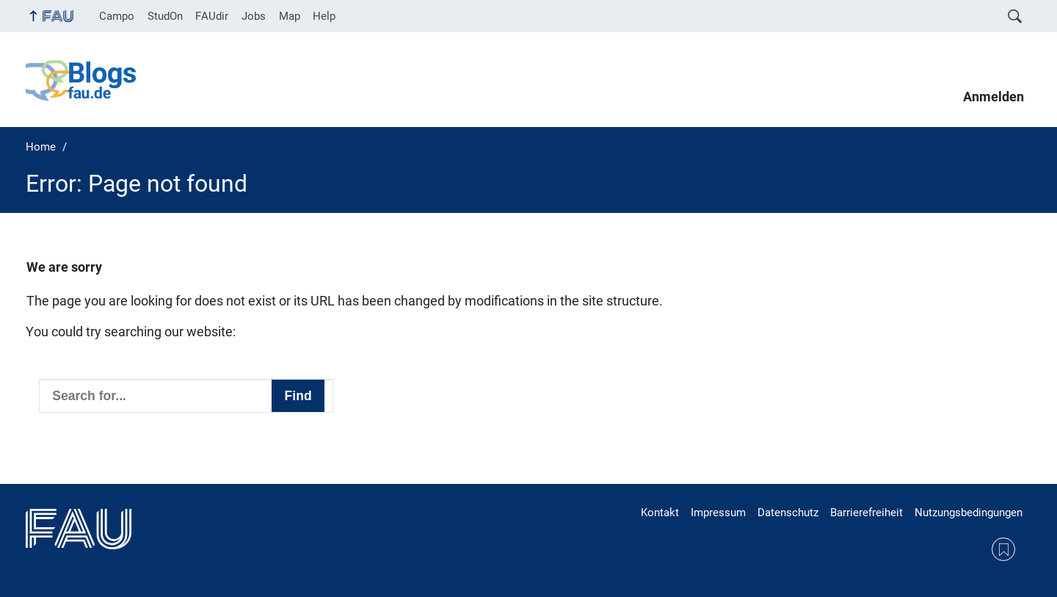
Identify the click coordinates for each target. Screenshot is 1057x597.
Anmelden (993, 97)
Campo (116, 16)
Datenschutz (788, 512)
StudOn (165, 16)
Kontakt (660, 512)
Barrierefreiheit (866, 512)
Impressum (718, 512)
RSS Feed (1003, 549)
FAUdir (211, 16)
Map (289, 16)
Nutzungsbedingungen (969, 512)
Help (324, 16)
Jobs (253, 16)
